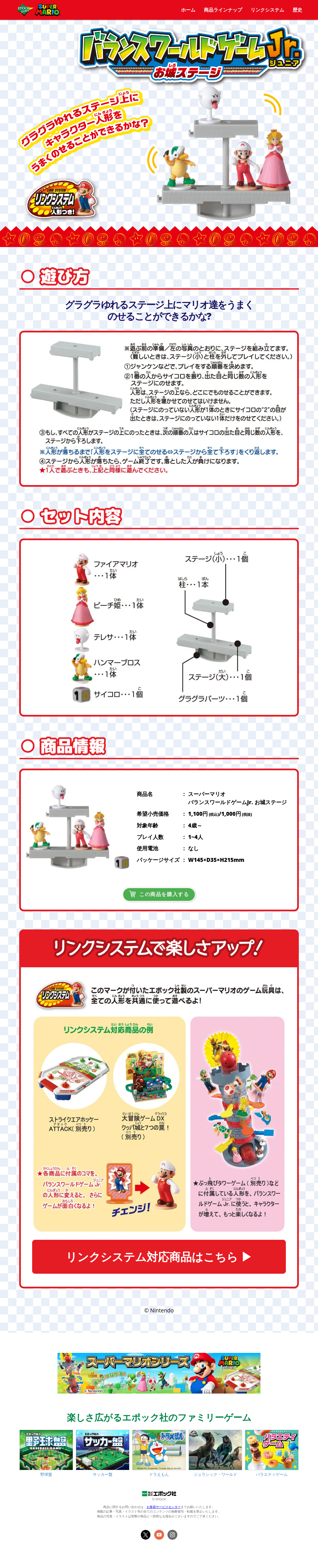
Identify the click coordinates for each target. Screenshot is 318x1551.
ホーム (188, 10)
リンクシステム (267, 10)
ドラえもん (159, 1474)
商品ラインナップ (223, 10)
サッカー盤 (102, 1474)
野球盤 (46, 1474)
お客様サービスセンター (164, 1507)
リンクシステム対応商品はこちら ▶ (159, 1256)
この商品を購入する (159, 893)
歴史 (297, 10)
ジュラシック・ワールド (215, 1474)
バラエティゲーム (272, 1474)
